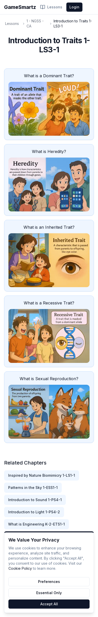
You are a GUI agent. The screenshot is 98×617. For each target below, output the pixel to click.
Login (74, 7)
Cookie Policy (20, 568)
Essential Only (49, 593)
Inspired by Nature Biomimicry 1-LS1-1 (41, 475)
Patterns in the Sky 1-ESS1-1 (33, 487)
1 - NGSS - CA (35, 23)
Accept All (49, 604)
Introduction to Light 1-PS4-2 (34, 512)
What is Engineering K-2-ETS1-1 (36, 524)
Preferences (49, 581)
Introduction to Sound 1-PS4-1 (35, 500)
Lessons (51, 7)
